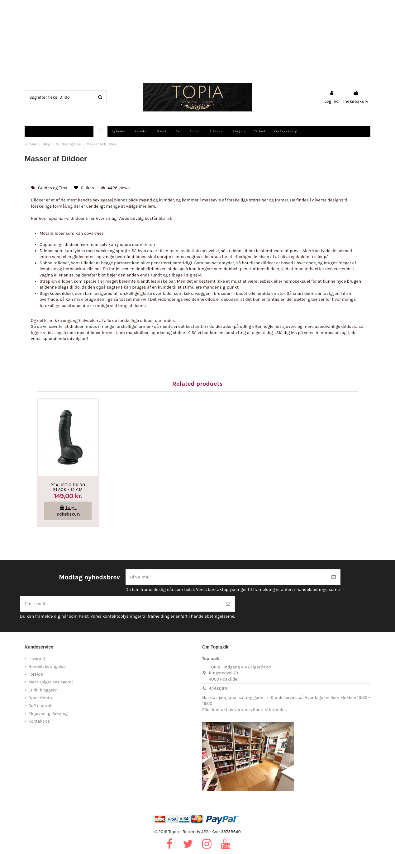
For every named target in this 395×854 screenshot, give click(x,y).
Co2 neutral (39, 705)
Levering (36, 658)
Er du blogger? (42, 690)
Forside (35, 674)
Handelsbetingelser (47, 666)
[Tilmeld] (333, 577)
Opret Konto (40, 698)
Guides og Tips (53, 188)
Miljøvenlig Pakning (48, 713)
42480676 (219, 688)
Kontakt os (39, 721)
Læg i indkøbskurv (68, 511)
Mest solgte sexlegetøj (50, 682)
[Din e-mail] (226, 577)
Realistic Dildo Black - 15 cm (67, 487)
